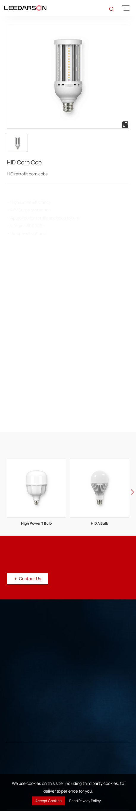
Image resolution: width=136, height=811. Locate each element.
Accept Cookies (48, 800)
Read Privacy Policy (85, 800)
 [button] (132, 493)
